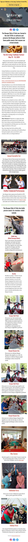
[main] (14, 37)
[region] (14, 3)
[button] (2, 9)
